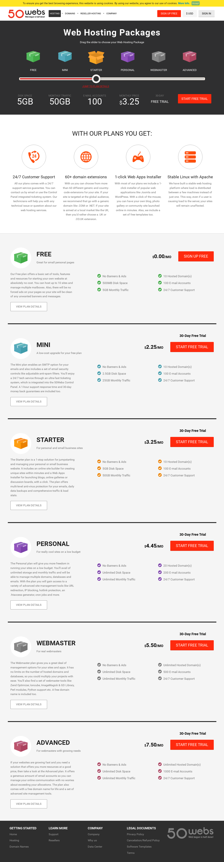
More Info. (184, 3)
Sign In (206, 13)
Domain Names (19, 846)
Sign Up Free (169, 13)
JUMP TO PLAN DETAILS (95, 86)
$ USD (189, 13)
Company (111, 13)
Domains (70, 13)
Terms (131, 853)
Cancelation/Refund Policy (143, 840)
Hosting (55, 13)
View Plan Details (29, 306)
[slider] (96, 78)
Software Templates (139, 846)
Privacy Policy (135, 834)
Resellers (54, 840)
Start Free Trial (194, 99)
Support (53, 834)
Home (13, 834)
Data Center (95, 846)
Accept (195, 3)
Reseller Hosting (90, 13)
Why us (92, 840)
